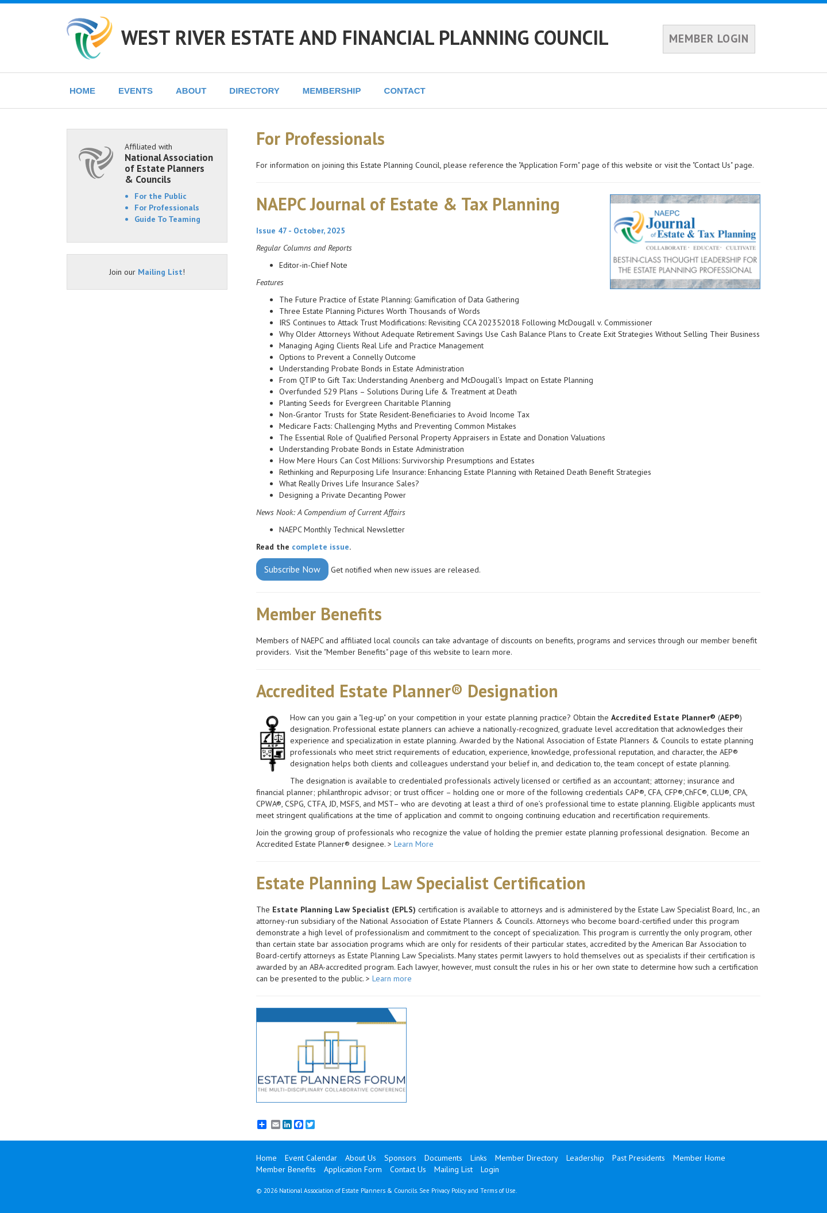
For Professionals (166, 207)
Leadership (585, 1158)
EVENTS (135, 90)
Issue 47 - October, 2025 (300, 230)
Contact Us (408, 1169)
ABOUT (191, 90)
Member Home (699, 1158)
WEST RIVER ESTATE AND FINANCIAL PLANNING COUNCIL (365, 37)
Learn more (393, 978)
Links (478, 1158)
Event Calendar (311, 1158)
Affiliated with (170, 163)
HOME (82, 90)
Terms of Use (498, 1191)
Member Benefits (286, 1169)
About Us (360, 1158)
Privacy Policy (448, 1191)
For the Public (160, 196)
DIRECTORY (254, 90)
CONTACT (405, 90)
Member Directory (526, 1158)
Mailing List (160, 272)
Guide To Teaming (167, 219)
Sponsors (400, 1158)
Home (266, 1158)
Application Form (353, 1169)
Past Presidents (638, 1158)
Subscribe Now (292, 569)
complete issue (320, 547)
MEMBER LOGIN (709, 38)
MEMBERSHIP (332, 90)
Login (490, 1169)
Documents (443, 1158)
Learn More (414, 844)
